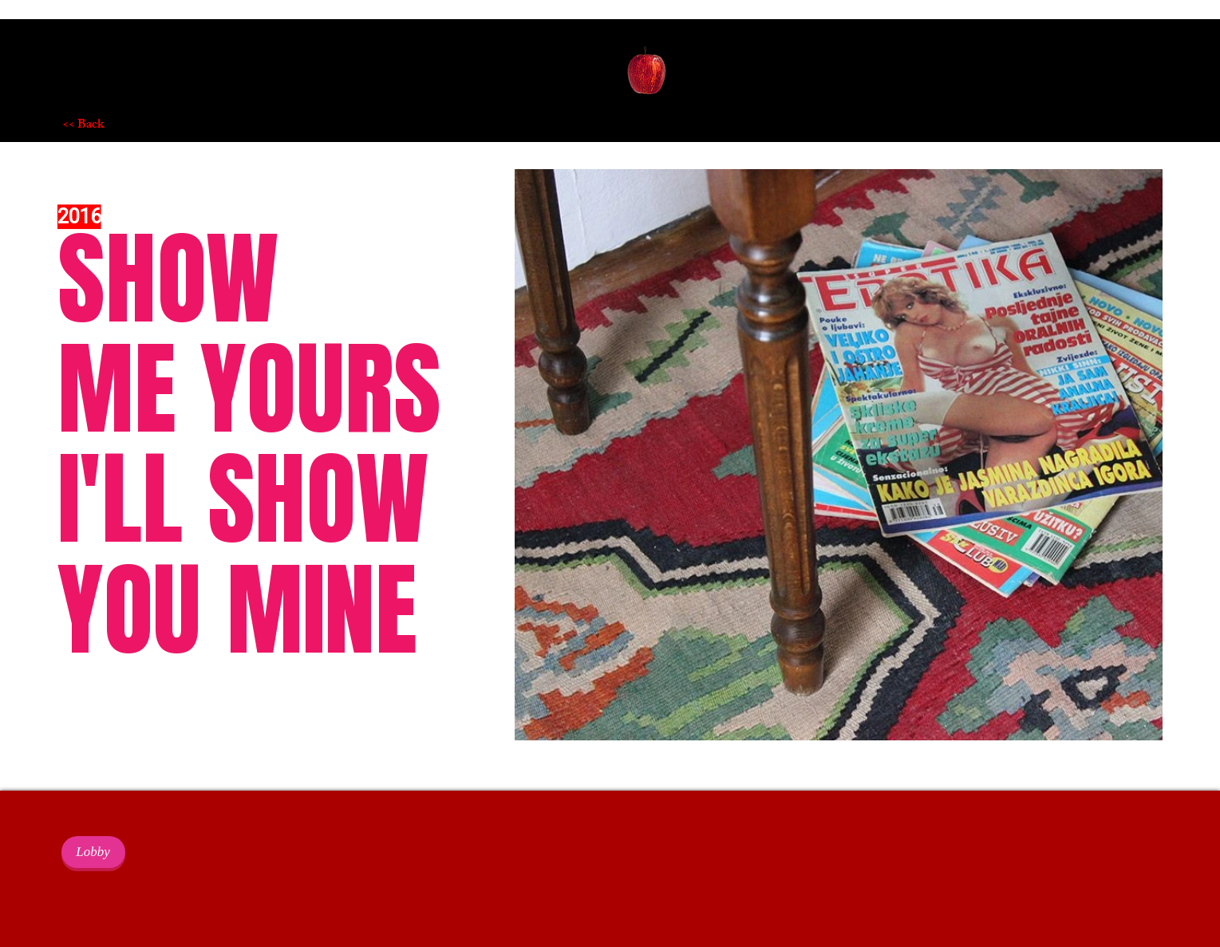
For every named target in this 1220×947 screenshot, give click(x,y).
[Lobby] (93, 852)
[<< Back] (119, 126)
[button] (646, 73)
